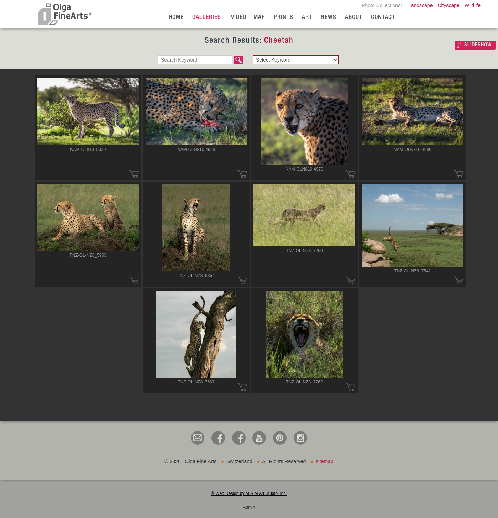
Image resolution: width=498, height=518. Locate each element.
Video (238, 18)
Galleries (206, 18)
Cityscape (448, 5)
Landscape (420, 5)
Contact (383, 18)
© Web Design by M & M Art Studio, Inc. (249, 493)
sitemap (325, 461)
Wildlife (473, 5)
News (328, 18)
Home (176, 18)
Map (259, 18)
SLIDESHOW (478, 45)
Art (307, 18)
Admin (249, 507)
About (353, 18)
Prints (283, 18)
